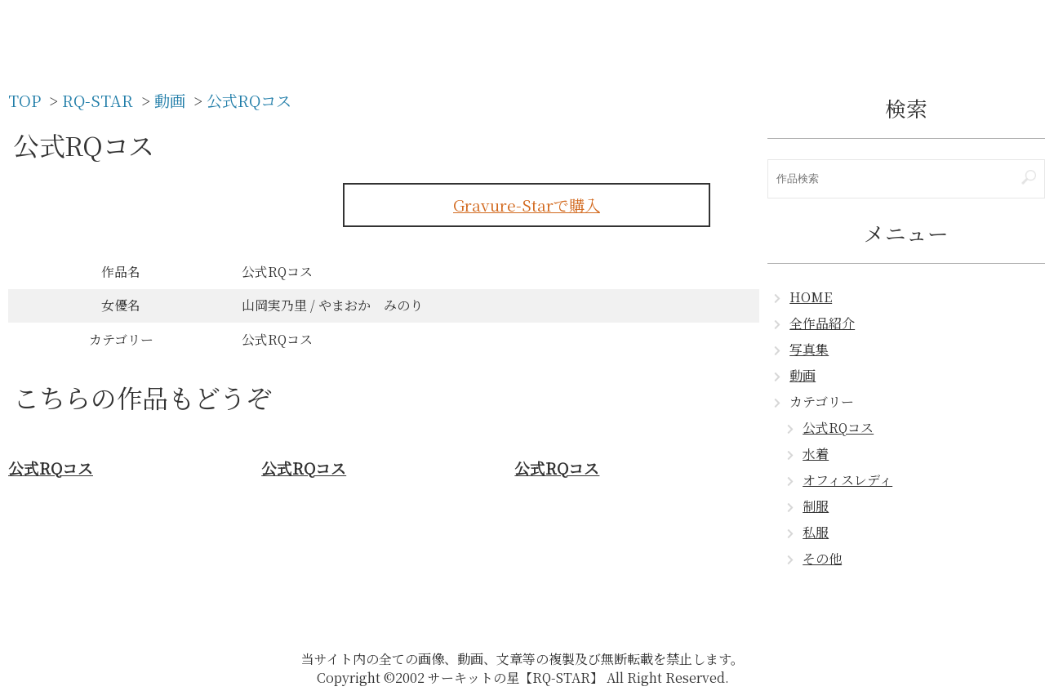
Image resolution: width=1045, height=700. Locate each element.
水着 (816, 453)
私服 (816, 532)
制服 (816, 506)
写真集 (809, 349)
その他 (822, 558)
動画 (802, 375)
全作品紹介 (822, 323)
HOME (810, 297)
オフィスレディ (847, 479)
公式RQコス (838, 427)
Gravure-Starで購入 (526, 205)
